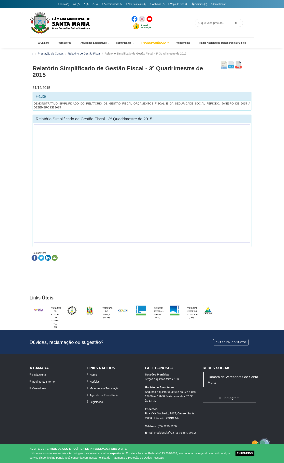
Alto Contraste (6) (136, 4)
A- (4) (95, 4)
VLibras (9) (199, 4)
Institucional (39, 374)
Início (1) (63, 4)
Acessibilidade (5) (112, 4)
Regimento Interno (43, 381)
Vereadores (39, 388)
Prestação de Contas (51, 53)
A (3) (86, 4)
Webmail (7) (157, 4)
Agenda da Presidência (104, 395)
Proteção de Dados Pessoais (146, 457)
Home (93, 374)
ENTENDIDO (245, 453)
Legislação (96, 402)
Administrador (218, 4)
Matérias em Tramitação (104, 388)
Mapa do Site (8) (177, 4)
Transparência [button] (155, 42)
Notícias (95, 381)
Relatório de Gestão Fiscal (84, 53)
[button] (45, 43)
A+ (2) (76, 4)
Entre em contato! (231, 342)
